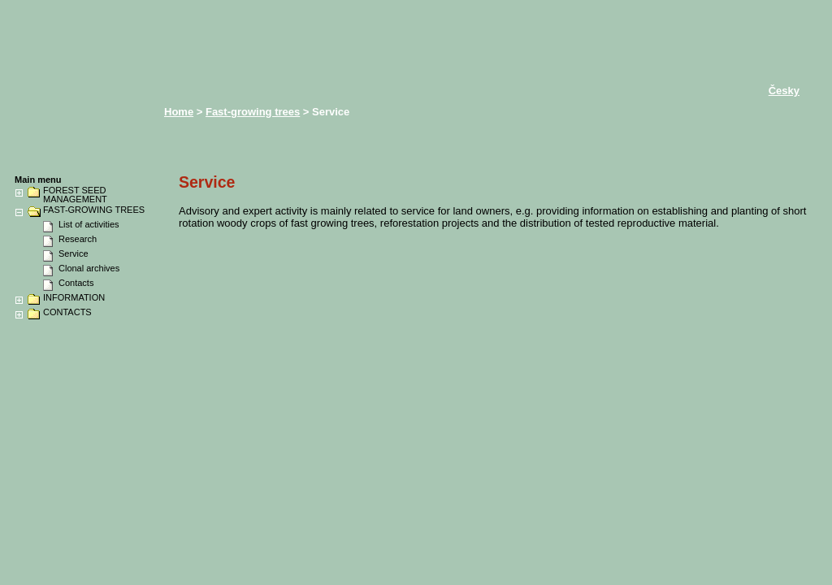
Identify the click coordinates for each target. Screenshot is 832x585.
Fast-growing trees (253, 112)
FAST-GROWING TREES (94, 210)
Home (178, 112)
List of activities (88, 224)
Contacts (75, 283)
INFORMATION (74, 297)
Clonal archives (88, 268)
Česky (784, 90)
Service (73, 253)
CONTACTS (67, 312)
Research (77, 239)
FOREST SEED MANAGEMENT (75, 195)
